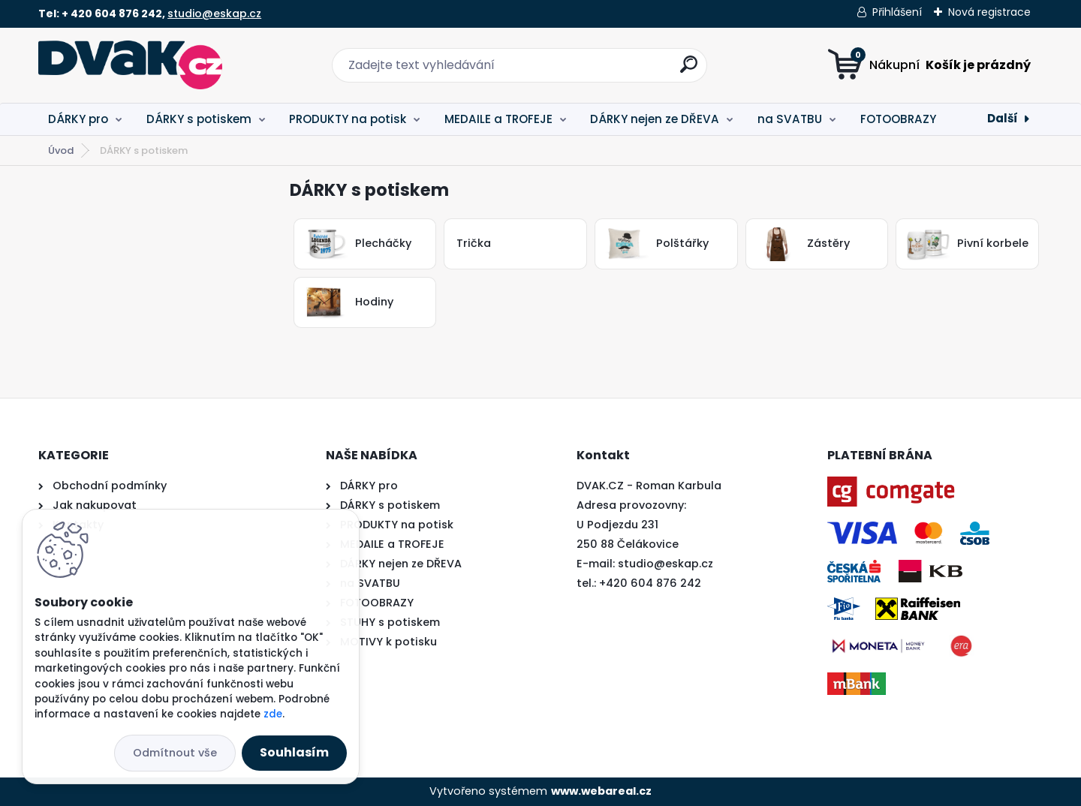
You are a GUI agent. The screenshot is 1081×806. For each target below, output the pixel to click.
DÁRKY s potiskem (198, 119)
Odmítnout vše (175, 752)
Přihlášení (897, 12)
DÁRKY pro (78, 119)
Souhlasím (294, 752)
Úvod (61, 150)
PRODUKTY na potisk (347, 119)
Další (1002, 118)
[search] (688, 70)
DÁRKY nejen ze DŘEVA (654, 119)
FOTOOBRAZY (898, 119)
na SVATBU (789, 119)
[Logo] (130, 65)
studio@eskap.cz (214, 13)
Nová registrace (989, 12)
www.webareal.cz (601, 790)
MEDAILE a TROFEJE (498, 119)
